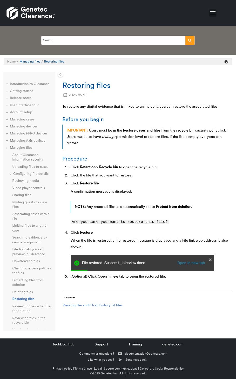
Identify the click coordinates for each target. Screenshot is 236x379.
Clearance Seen (22, 298)
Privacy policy (62, 368)
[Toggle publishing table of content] (60, 74)
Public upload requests (27, 258)
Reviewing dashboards (27, 251)
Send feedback (136, 359)
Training (135, 344)
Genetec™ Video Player (28, 291)
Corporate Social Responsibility (162, 368)
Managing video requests (29, 232)
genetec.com (172, 344)
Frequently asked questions (31, 305)
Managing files (30, 61)
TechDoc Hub (63, 344)
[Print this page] (226, 61)
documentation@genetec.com (146, 353)
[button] (10, 78)
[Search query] (118, 40)
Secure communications (120, 368)
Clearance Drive (22, 272)
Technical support (22, 319)
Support (101, 344)
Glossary (15, 312)
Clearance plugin (23, 265)
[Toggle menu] (212, 13)
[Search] (190, 40)
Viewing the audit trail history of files (92, 305)
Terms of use (83, 368)
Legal (98, 368)
